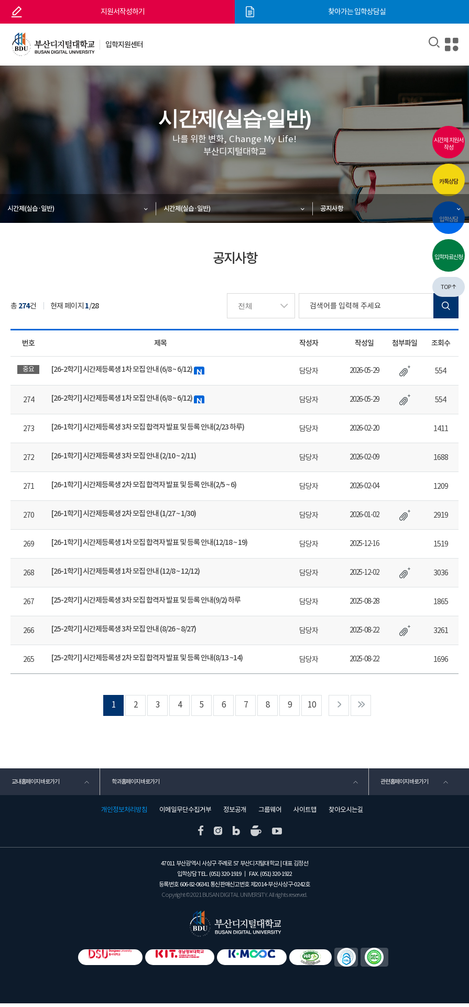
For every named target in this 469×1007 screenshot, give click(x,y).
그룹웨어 (269, 813)
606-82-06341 (194, 887)
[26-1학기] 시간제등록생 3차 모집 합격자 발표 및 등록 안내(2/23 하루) (148, 427)
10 (319, 705)
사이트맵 (305, 813)
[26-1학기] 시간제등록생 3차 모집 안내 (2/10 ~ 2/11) (124, 455)
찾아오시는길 (346, 813)
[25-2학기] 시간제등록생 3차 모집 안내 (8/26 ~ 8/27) (124, 629)
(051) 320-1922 (276, 877)
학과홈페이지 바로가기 (135, 783)
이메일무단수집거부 (185, 813)
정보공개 (234, 813)
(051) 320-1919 (225, 877)
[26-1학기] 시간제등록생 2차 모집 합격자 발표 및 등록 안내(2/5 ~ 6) (144, 484)
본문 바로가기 (0, 0)
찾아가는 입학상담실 (357, 11)
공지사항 (332, 208)
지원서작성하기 (123, 11)
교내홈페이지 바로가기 (34, 783)
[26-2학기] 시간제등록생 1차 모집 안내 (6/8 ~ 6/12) (128, 369)
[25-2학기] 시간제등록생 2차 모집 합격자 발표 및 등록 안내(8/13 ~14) (147, 657)
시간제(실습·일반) (31, 208)
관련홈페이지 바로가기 (403, 783)
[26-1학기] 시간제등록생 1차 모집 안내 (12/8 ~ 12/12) (125, 571)
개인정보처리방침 (124, 813)
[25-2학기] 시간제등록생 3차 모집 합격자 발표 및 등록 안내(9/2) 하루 (146, 600)
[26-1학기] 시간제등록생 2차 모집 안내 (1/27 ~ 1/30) (124, 513)
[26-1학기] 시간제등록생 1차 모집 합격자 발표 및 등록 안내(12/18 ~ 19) (149, 542)
